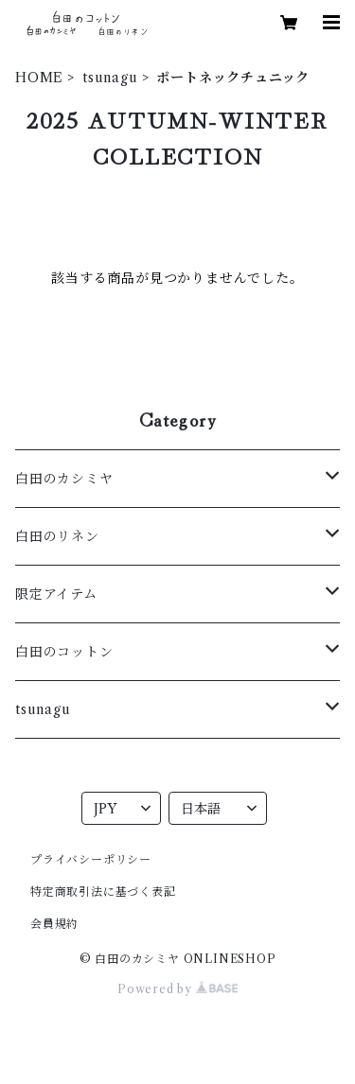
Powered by (177, 989)
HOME (39, 77)
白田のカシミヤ (64, 478)
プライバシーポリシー (90, 859)
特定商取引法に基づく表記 (103, 891)
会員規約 (54, 924)
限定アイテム (56, 594)
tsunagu (110, 77)
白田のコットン (64, 651)
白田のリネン (57, 536)
